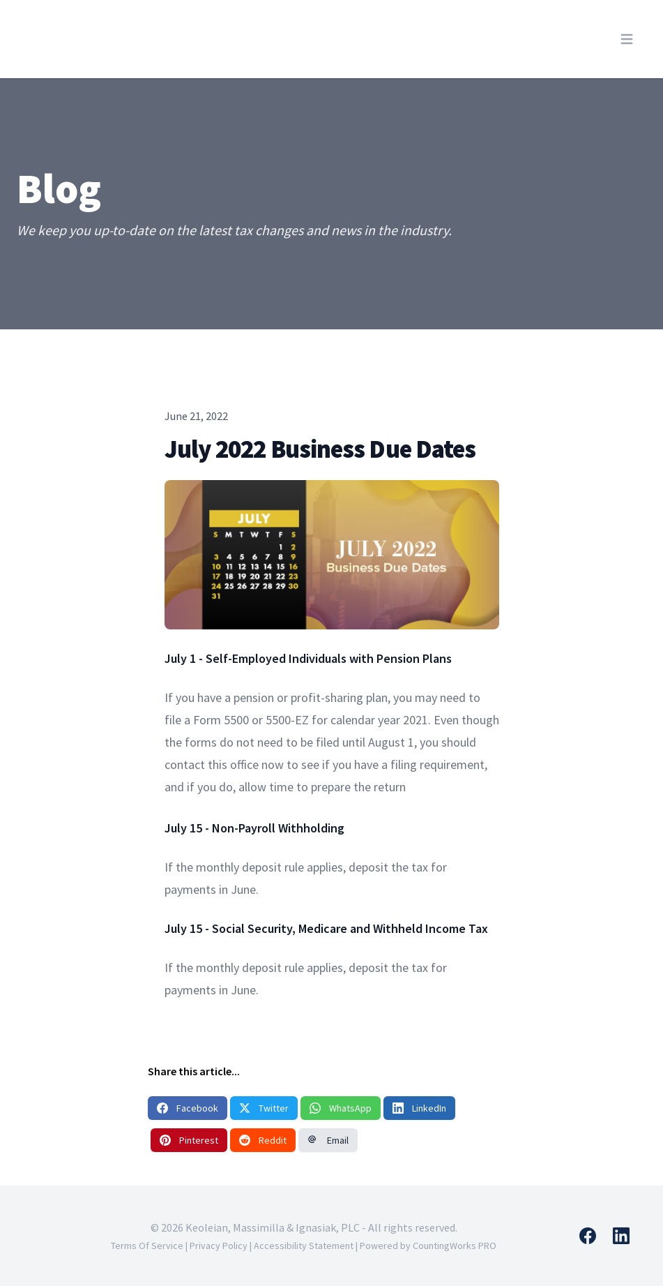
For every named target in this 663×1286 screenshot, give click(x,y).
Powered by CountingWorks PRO (428, 1245)
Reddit (263, 1140)
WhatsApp (341, 1108)
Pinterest (189, 1140)
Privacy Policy (218, 1245)
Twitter (264, 1108)
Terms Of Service (147, 1245)
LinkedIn (419, 1108)
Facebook (187, 1108)
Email (328, 1140)
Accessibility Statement (303, 1245)
